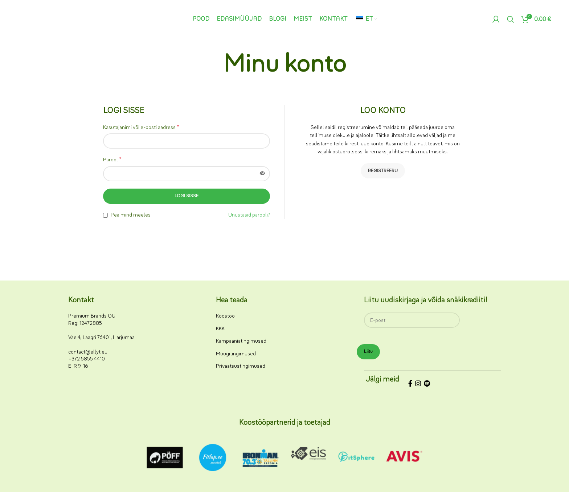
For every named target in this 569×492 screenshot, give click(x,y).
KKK (220, 328)
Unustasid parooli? (249, 214)
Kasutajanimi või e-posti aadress (141, 127)
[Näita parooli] (262, 173)
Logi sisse (186, 196)
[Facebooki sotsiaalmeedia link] (410, 384)
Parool (112, 160)
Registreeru (383, 171)
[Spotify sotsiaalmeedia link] (427, 384)
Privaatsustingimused (240, 366)
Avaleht (268, 86)
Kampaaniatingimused (241, 341)
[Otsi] (510, 19)
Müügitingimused (236, 353)
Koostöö (225, 315)
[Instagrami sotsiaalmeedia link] (418, 384)
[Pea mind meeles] (105, 215)
